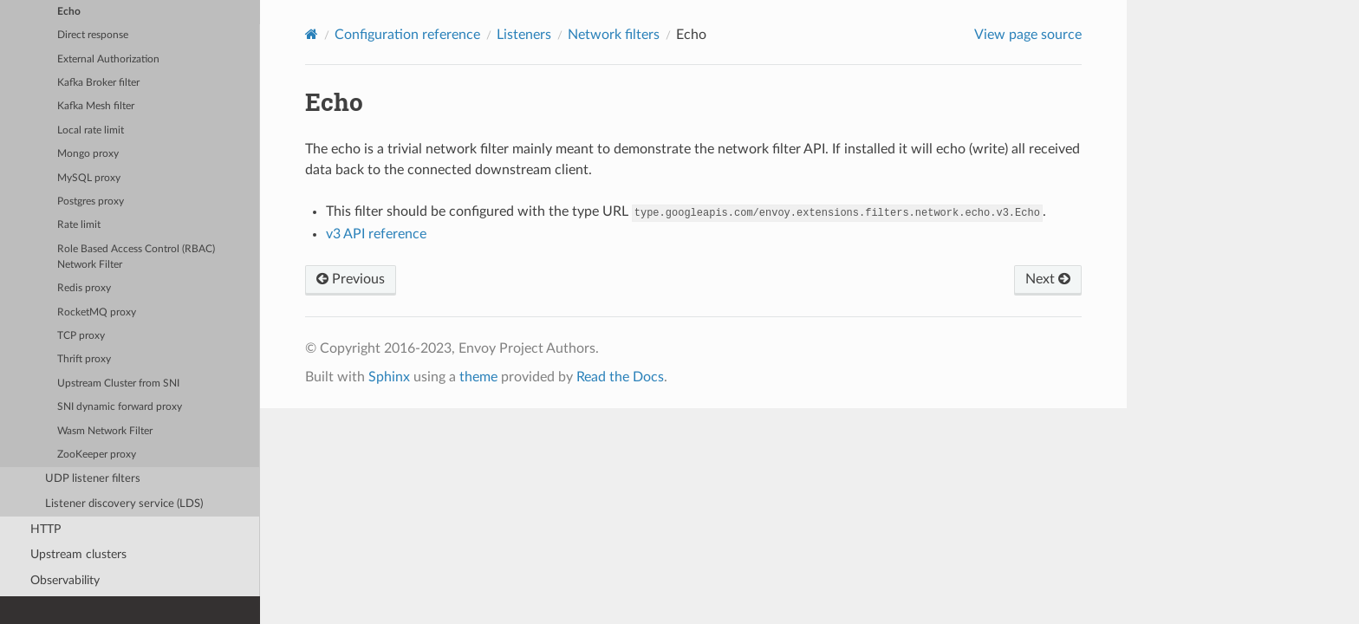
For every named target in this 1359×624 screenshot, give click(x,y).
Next (1047, 279)
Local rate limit (90, 130)
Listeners (524, 35)
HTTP (45, 529)
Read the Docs (620, 377)
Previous (350, 279)
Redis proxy (84, 288)
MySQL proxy (88, 178)
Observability (65, 580)
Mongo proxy (88, 154)
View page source (1028, 35)
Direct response (92, 35)
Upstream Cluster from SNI (118, 383)
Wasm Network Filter (105, 431)
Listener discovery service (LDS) (124, 504)
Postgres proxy (90, 201)
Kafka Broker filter (98, 83)
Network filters (614, 35)
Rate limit (79, 225)
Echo (69, 11)
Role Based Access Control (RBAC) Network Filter (136, 257)
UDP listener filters (92, 478)
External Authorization (108, 59)
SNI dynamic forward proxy (119, 407)
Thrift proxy (84, 359)
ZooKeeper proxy (96, 454)
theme (478, 377)
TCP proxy (81, 336)
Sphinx (389, 377)
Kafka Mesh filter (95, 106)
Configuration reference (407, 35)
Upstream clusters (78, 554)
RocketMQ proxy (96, 312)
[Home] (311, 34)
